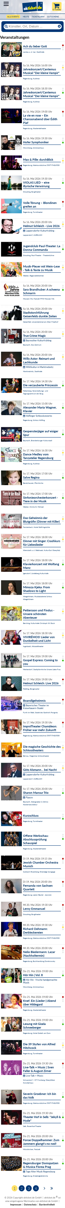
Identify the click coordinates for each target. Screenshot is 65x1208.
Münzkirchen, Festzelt (31, 1149)
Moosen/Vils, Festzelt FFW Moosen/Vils (38, 299)
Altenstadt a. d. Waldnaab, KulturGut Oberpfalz (41, 550)
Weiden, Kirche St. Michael (33, 507)
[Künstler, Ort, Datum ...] (33, 26)
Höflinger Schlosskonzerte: (37, 415)
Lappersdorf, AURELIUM (32, 235)
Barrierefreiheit (47, 1204)
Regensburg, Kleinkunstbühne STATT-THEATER (41, 165)
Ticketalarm (38, 16)
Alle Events (13, 16)
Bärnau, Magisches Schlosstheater (36, 756)
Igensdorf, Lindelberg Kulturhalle (35, 573)
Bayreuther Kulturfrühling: (37, 340)
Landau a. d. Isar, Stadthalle (33, 52)
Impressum (15, 1204)
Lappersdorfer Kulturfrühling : (39, 230)
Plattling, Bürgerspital (31, 689)
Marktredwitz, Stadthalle (32, 371)
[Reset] (59, 26)
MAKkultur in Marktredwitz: (38, 367)
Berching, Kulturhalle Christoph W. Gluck (39, 623)
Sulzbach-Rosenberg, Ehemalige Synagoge (39, 872)
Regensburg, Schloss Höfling (34, 420)
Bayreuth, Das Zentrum (32, 345)
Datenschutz (30, 1204)
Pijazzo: (28, 797)
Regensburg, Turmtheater (33, 212)
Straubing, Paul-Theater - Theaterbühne (38, 255)
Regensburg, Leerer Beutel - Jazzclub (37, 895)
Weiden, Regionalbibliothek (33, 276)
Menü (6, 4)
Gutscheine (53, 16)
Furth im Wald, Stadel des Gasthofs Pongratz (40, 712)
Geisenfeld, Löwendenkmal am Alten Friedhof (40, 322)
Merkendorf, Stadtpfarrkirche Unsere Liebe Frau (42, 669)
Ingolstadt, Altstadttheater (33, 646)
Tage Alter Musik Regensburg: (39, 1171)
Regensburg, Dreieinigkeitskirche (35, 1176)
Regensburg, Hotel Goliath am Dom (36, 1033)
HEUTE (26, 16)
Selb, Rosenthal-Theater (32, 1126)
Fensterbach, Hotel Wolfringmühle (36, 527)
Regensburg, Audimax (31, 78)
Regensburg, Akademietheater (34, 128)
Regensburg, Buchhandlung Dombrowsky (39, 961)
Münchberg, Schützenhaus (33, 148)
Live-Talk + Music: (33, 1075)
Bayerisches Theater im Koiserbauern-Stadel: (36, 707)
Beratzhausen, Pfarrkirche (33, 483)
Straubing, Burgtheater (32, 192)
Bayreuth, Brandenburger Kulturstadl (37, 440)
